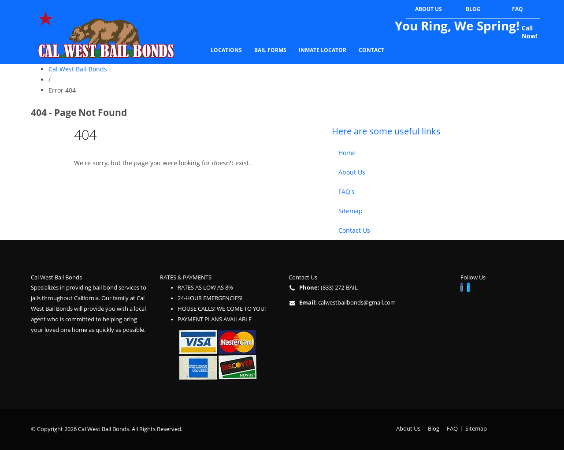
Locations (226, 50)
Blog (473, 9)
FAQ (517, 9)
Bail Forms (270, 50)
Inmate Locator (322, 50)
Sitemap (350, 211)
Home (347, 153)
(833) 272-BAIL (339, 287)
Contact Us (354, 230)
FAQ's (346, 191)
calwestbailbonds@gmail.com (357, 302)
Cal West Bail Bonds (77, 69)
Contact (371, 50)
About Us (428, 9)
